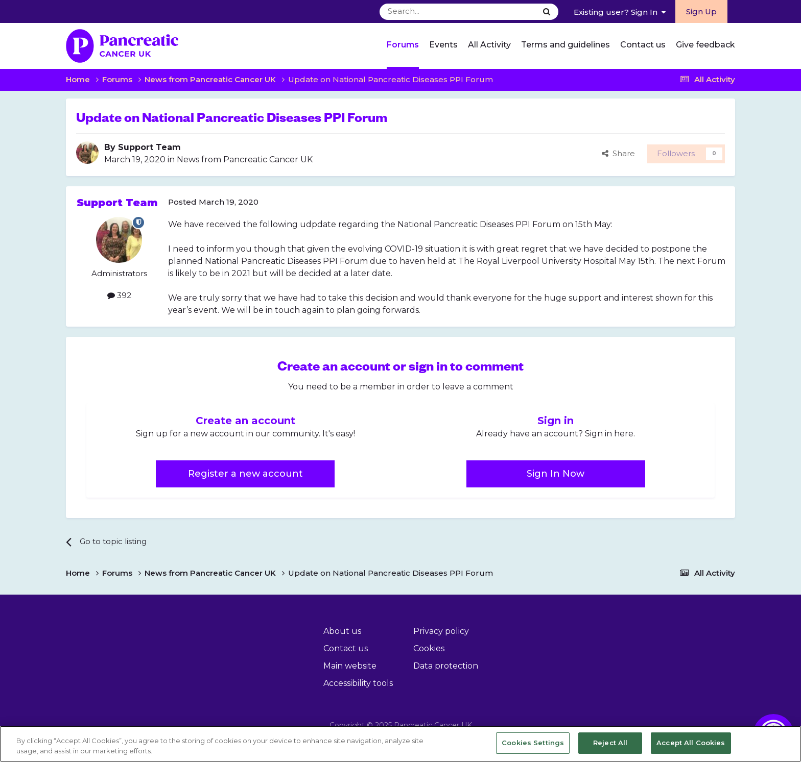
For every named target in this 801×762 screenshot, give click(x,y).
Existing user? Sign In (620, 12)
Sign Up (701, 11)
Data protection (445, 666)
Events (443, 45)
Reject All (610, 743)
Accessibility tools (358, 683)
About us (342, 631)
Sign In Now (555, 473)
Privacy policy (441, 631)
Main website (349, 666)
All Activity (489, 45)
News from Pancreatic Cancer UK (245, 159)
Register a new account (245, 473)
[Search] (433, 12)
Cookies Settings (533, 743)
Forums (403, 45)
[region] (400, 744)
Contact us (643, 45)
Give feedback (705, 45)
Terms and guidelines (565, 45)
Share (618, 153)
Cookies (428, 648)
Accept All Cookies (690, 743)
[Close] (784, 743)
